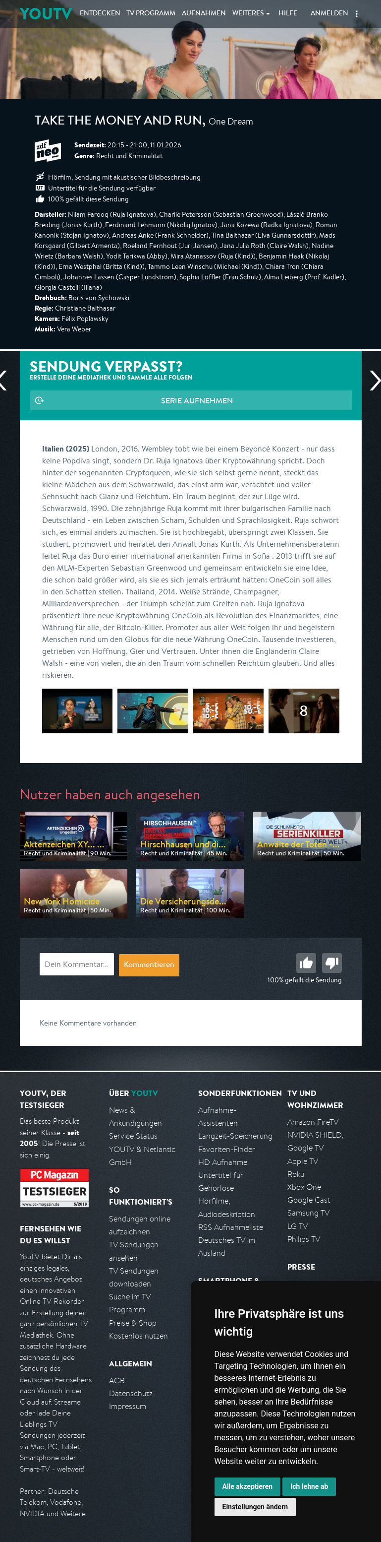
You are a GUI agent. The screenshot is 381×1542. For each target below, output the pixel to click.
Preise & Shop (133, 1323)
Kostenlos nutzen (138, 1336)
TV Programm (150, 13)
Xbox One (304, 1187)
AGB (117, 1380)
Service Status (133, 1136)
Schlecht (332, 963)
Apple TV (302, 1161)
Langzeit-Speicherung (235, 1136)
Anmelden (329, 13)
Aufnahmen (204, 13)
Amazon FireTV (312, 1122)
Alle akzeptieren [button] (247, 1486)
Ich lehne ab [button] (309, 1486)
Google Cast (308, 1200)
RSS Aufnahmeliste (230, 1227)
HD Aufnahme (222, 1162)
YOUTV (46, 13)
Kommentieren (149, 965)
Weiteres (248, 13)
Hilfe (287, 13)
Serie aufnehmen (197, 400)
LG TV (297, 1226)
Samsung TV (308, 1213)
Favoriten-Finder (226, 1149)
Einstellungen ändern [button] (255, 1507)
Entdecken (100, 13)
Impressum (127, 1406)
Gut (306, 963)
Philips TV (303, 1239)
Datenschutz (131, 1393)
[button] (357, 14)
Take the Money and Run (118, 122)
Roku (295, 1174)
